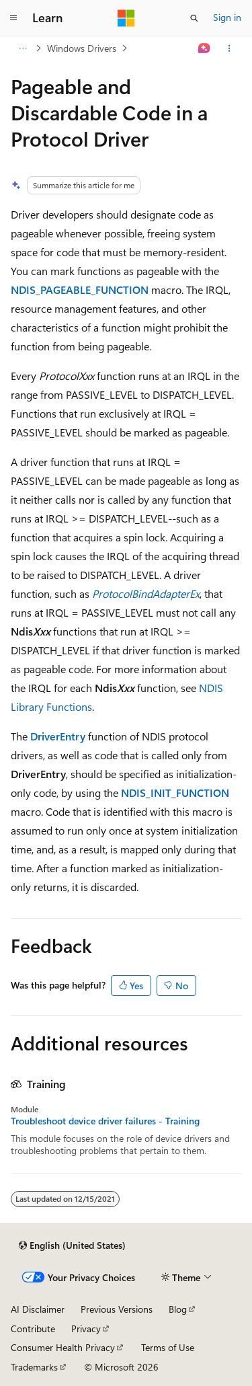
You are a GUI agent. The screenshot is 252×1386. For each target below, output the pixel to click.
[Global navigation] (13, 18)
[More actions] (229, 48)
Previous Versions (117, 1309)
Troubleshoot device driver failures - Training (105, 1121)
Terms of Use (167, 1347)
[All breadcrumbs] (22, 48)
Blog (178, 1309)
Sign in (227, 17)
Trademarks (34, 1366)
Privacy (86, 1328)
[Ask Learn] (205, 48)
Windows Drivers (81, 48)
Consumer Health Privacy (63, 1347)
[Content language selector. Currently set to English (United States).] (72, 1245)
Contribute (33, 1328)
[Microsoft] (126, 18)
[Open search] (194, 18)
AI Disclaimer (38, 1309)
